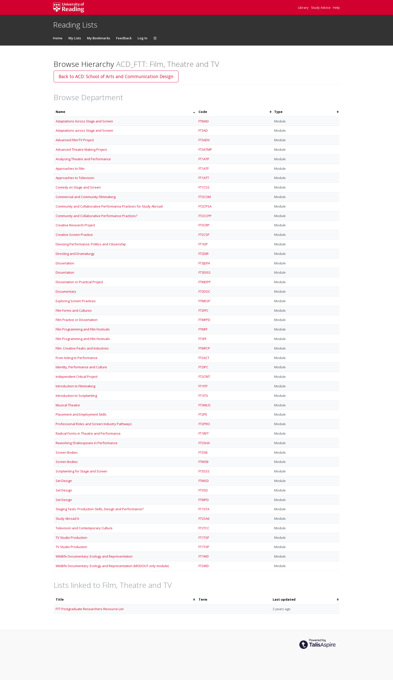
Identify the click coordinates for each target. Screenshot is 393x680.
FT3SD (203, 490)
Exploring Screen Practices (76, 301)
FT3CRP (204, 225)
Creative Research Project (75, 225)
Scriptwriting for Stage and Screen (81, 471)
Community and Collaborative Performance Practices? (96, 216)
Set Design (64, 480)
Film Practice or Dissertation (76, 319)
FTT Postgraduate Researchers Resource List (90, 609)
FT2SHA (204, 443)
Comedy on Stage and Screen (78, 187)
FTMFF (203, 329)
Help (336, 7)
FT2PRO (204, 424)
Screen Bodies (67, 452)
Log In (142, 38)
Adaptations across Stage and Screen (84, 130)
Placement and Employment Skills (81, 414)
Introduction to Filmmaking (75, 386)
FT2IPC (203, 367)
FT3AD (203, 130)
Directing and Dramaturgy (75, 253)
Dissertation (65, 263)
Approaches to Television (75, 178)
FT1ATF (204, 168)
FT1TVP (204, 547)
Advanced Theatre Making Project (81, 149)
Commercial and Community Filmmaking (86, 197)
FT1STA (204, 509)
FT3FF (203, 338)
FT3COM (205, 197)
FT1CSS (204, 187)
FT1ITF (203, 386)
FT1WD (204, 556)
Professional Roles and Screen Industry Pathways (94, 424)
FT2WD (204, 566)
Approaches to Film (70, 168)
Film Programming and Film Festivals (83, 329)
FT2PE (203, 414)
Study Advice (321, 7)
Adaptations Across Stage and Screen (84, 121)
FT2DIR (204, 253)
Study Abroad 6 (67, 518)
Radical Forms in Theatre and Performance (88, 433)
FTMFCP (204, 348)
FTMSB (204, 461)
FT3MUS (205, 405)
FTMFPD (204, 319)
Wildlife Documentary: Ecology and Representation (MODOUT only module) (112, 566)
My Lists (74, 38)
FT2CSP (204, 234)
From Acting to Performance (76, 358)
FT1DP (203, 244)
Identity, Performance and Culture (81, 367)
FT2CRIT (204, 376)
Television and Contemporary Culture (84, 528)
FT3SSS (204, 471)
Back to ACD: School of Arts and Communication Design (116, 76)
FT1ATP (204, 159)
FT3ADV (204, 140)
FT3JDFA (204, 263)
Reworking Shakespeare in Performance (87, 443)
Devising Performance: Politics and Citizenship (91, 244)
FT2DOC (204, 291)
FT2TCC (204, 528)
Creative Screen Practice (74, 234)
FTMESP (204, 301)
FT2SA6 (204, 518)
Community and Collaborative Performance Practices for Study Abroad (109, 206)
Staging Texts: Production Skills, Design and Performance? (100, 509)
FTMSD (204, 480)
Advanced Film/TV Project (75, 140)
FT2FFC (204, 310)
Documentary (66, 291)
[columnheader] (125, 111)
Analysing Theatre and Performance (83, 159)
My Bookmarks (98, 38)
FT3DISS (205, 272)
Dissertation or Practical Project (79, 282)
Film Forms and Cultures (74, 310)
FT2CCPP (205, 216)
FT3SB (203, 452)
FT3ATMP (205, 149)
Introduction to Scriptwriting (76, 395)
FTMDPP (205, 282)
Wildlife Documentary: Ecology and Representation (94, 556)
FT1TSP (204, 537)
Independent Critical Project (76, 376)
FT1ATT (204, 178)
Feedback (124, 38)
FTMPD (204, 499)
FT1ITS (203, 395)
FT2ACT (204, 358)
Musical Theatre (68, 405)
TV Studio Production (71, 537)
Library (303, 7)
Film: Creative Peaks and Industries (82, 348)
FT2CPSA (205, 206)
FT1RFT (204, 433)
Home (57, 38)
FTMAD (204, 121)
